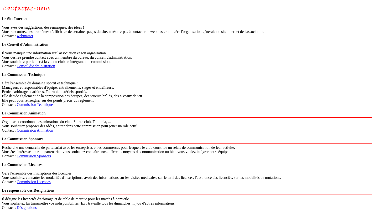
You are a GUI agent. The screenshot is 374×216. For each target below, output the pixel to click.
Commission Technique (35, 105)
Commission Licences (34, 182)
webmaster (25, 36)
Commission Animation (35, 130)
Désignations (27, 208)
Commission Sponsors (34, 156)
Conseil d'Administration (36, 66)
